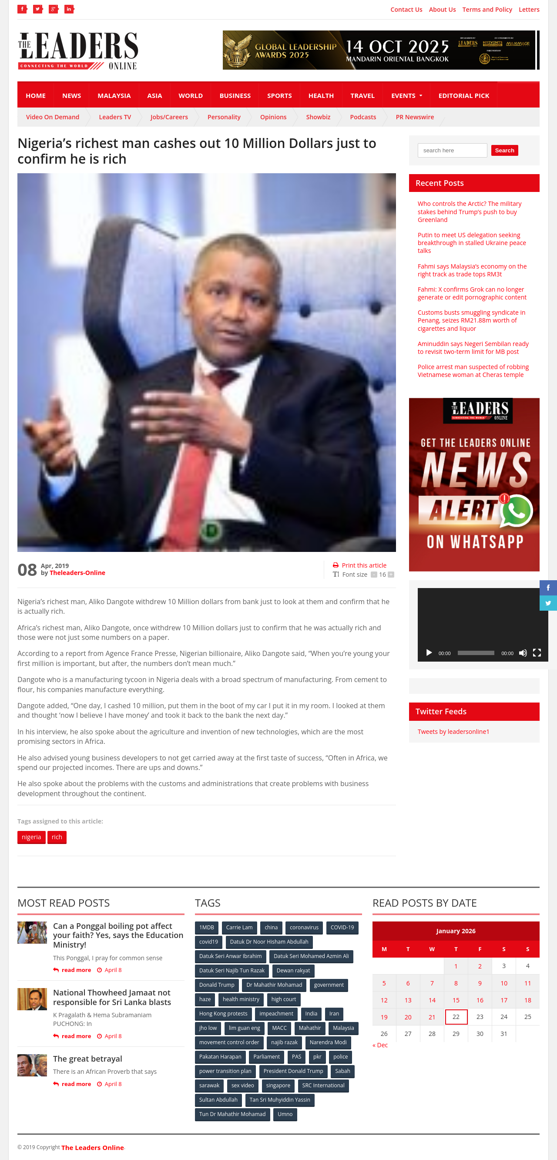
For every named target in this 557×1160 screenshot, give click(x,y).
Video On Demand (53, 117)
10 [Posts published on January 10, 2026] (503, 983)
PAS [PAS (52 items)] (296, 1056)
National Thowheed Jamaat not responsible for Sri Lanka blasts (112, 997)
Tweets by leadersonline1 (454, 731)
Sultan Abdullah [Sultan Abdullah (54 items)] (218, 1099)
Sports (279, 95)
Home (36, 95)
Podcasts (363, 117)
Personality (224, 117)
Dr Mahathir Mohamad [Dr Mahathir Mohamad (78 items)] (274, 985)
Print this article (359, 565)
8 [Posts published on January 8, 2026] (456, 983)
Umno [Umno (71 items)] (285, 1114)
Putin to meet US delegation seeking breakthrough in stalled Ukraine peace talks (472, 243)
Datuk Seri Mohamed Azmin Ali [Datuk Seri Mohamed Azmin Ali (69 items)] (311, 956)
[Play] (429, 653)
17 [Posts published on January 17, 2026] (503, 1000)
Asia (155, 95)
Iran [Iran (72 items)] (334, 1013)
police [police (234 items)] (340, 1056)
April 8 (109, 970)
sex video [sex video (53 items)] (243, 1085)
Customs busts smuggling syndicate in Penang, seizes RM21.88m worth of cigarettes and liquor (472, 320)
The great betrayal (87, 1058)
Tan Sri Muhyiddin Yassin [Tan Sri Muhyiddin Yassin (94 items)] (280, 1099)
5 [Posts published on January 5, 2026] (384, 983)
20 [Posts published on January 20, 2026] (408, 1017)
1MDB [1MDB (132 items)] (206, 927)
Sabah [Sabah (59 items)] (342, 1071)
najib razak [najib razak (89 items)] (284, 1042)
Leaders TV (115, 117)
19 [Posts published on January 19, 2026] (384, 1017)
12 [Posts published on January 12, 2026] (384, 1000)
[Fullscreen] (537, 653)
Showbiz (318, 117)
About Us (442, 10)
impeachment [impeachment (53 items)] (276, 1013)
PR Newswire (415, 117)
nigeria (31, 837)
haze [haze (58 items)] (205, 999)
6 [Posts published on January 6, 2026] (408, 983)
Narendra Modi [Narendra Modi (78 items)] (328, 1042)
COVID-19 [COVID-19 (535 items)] (342, 927)
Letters (529, 10)
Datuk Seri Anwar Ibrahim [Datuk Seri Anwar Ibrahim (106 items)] (230, 956)
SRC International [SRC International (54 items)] (323, 1085)
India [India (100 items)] (311, 1013)
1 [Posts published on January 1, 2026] (456, 966)
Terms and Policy (488, 10)
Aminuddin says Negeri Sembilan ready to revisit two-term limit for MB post (473, 348)
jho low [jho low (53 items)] (208, 1028)
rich (57, 837)
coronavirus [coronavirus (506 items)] (304, 927)
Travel (363, 95)
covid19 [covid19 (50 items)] (208, 941)
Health (321, 95)
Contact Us (407, 10)
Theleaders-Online (77, 572)
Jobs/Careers (169, 117)
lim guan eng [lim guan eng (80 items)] (244, 1028)
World (191, 95)
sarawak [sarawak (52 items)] (209, 1085)
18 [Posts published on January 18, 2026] (527, 1000)
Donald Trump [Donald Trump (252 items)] (217, 985)
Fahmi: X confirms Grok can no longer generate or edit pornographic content (472, 293)
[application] (483, 625)
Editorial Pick (464, 95)
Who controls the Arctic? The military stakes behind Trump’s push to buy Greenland (469, 211)
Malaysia (114, 95)
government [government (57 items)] (329, 985)
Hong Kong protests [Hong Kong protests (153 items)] (223, 1013)
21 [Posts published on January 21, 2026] (432, 1017)
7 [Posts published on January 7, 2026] (432, 983)
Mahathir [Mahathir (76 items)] (310, 1028)
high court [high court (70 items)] (284, 999)
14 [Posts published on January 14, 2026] (432, 1000)
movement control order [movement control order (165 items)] (229, 1042)
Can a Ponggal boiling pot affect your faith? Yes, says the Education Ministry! (118, 935)
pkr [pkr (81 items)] (317, 1056)
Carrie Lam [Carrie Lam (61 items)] (239, 927)
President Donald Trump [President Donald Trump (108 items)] (293, 1071)
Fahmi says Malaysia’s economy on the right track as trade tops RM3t (472, 270)
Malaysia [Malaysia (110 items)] (343, 1028)
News (71, 95)
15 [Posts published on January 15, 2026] (456, 1000)
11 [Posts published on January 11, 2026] (527, 983)
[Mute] (523, 653)
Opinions (273, 117)
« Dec (380, 1045)
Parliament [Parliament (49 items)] (266, 1056)
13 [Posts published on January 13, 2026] (408, 1000)
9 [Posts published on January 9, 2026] (480, 983)
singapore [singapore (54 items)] (278, 1085)
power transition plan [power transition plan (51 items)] (225, 1071)
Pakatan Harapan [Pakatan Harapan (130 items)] (220, 1056)
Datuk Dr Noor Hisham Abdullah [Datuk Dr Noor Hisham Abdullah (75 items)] (269, 941)
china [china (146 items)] (271, 927)
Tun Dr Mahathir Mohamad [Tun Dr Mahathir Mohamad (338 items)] (232, 1114)
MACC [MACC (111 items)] (279, 1028)
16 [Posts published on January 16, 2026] (479, 1000)
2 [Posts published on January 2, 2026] (480, 966)
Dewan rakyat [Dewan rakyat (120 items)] (293, 970)
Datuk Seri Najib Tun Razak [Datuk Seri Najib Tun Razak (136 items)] (232, 970)
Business (235, 95)
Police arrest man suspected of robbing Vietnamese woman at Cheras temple (473, 371)
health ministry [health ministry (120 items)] (241, 999)
